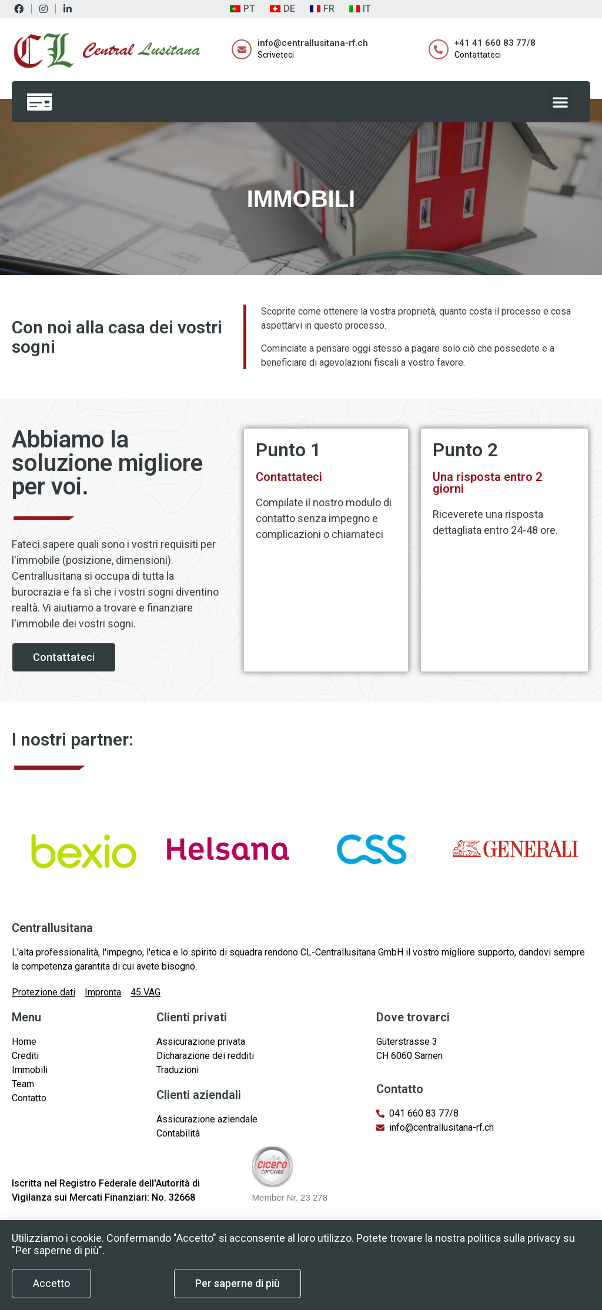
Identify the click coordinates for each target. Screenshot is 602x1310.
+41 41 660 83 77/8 (495, 43)
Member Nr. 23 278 (289, 1197)
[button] (560, 101)
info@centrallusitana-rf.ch (312, 43)
